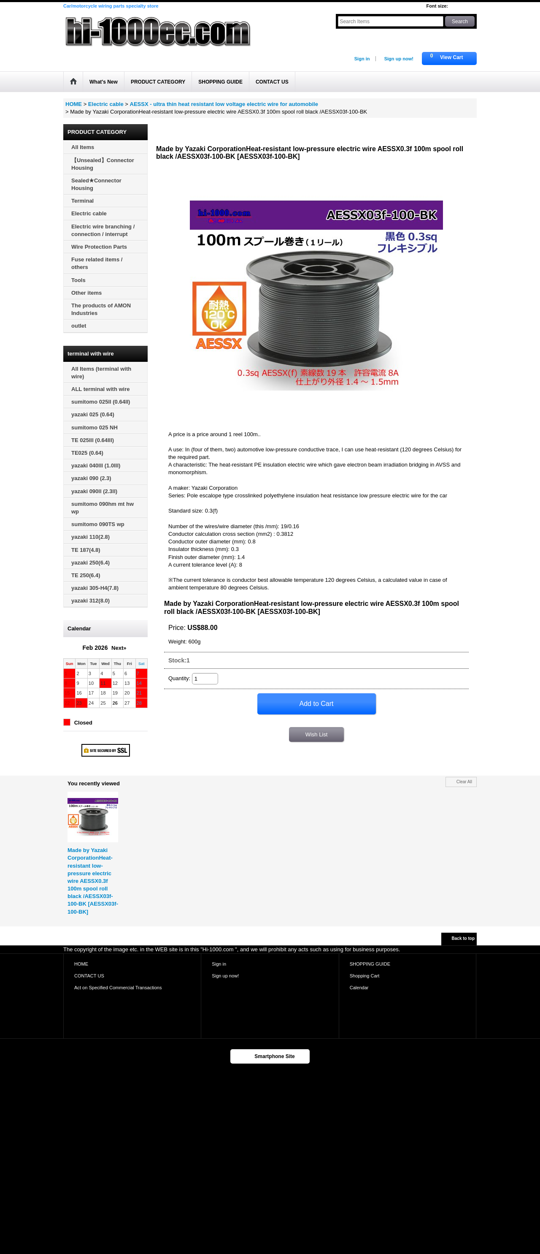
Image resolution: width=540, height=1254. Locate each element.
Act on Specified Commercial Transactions (118, 987)
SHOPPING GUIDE (370, 963)
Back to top (463, 938)
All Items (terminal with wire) (101, 373)
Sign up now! (398, 58)
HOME (81, 963)
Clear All (464, 781)
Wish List (316, 734)
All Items (82, 147)
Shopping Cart (365, 975)
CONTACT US (89, 975)
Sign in (362, 58)
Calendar (359, 987)
